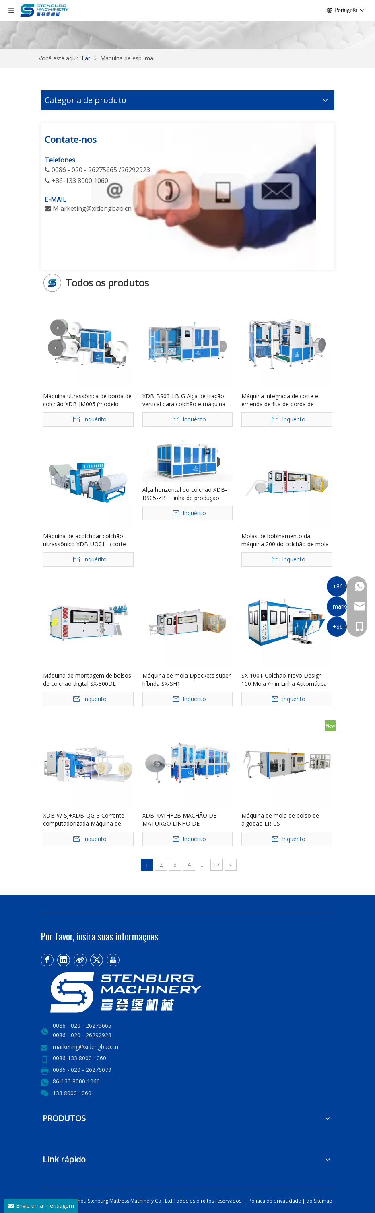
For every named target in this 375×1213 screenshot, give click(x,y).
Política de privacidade (275, 1200)
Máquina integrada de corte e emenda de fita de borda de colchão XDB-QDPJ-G (279, 400)
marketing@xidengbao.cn (85, 1047)
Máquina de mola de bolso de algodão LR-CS (280, 819)
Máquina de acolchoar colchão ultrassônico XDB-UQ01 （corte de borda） (84, 540)
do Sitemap (319, 1200)
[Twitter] (96, 960)
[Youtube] (113, 960)
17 (216, 864)
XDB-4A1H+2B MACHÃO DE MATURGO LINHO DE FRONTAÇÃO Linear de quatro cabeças (182, 820)
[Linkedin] (63, 960)
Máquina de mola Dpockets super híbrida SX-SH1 (186, 679)
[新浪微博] (80, 960)
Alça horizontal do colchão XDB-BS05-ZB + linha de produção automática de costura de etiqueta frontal (187, 494)
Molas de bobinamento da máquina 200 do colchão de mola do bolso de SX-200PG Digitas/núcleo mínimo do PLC (285, 540)
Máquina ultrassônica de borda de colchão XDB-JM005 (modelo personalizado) (87, 400)
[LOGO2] (153, 992)
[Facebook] (47, 960)
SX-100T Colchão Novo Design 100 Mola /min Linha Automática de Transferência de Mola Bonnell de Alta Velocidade (285, 680)
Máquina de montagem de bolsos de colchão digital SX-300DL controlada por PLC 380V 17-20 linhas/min (87, 680)
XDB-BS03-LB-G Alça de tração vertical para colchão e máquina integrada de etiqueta (183, 400)
